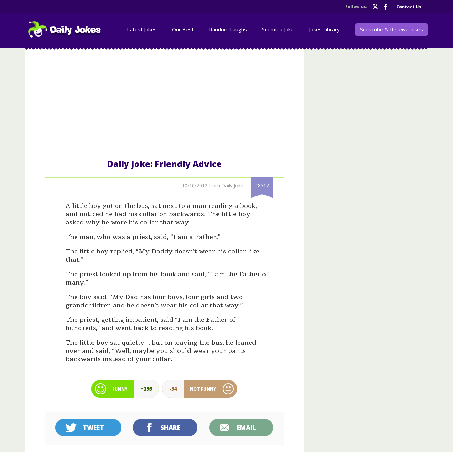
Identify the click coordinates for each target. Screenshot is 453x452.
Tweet (93, 427)
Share (170, 427)
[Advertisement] (164, 103)
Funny (119, 389)
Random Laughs (228, 29)
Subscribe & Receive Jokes (391, 29)
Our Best (183, 29)
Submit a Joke (278, 29)
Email (246, 427)
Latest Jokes (142, 29)
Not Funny (203, 389)
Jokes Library (324, 29)
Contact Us (408, 7)
